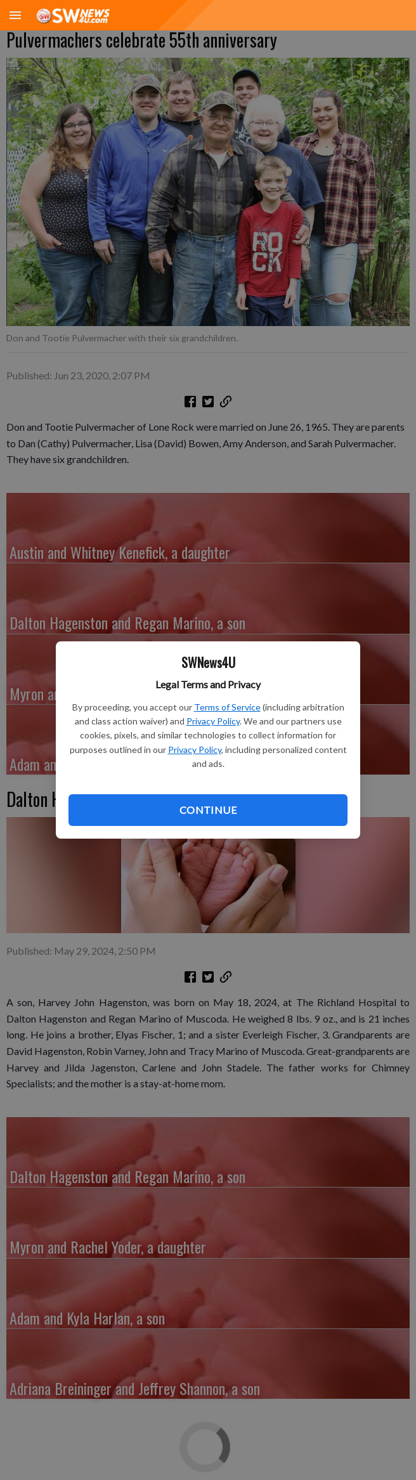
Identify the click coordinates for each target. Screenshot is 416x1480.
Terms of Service (227, 707)
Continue (208, 810)
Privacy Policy (213, 721)
